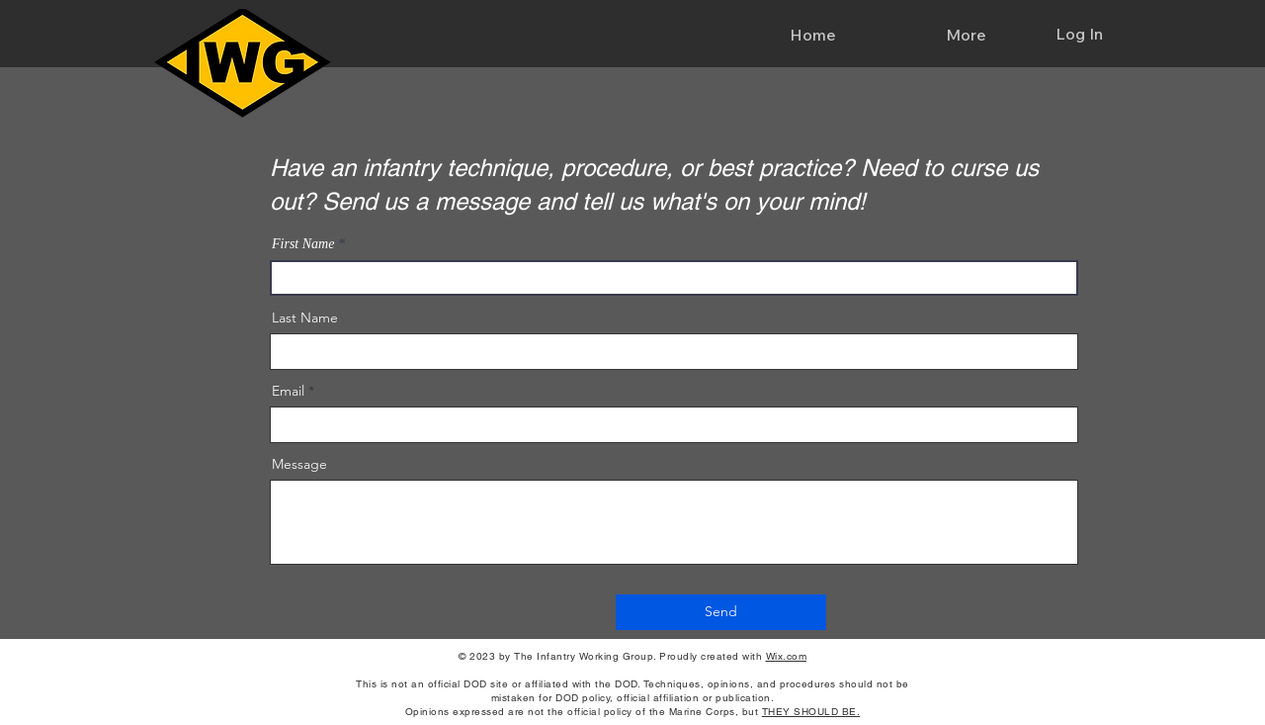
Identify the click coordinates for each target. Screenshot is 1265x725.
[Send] (721, 612)
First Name (303, 244)
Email (288, 391)
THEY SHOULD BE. (811, 711)
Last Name (305, 317)
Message (299, 464)
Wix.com (786, 656)
